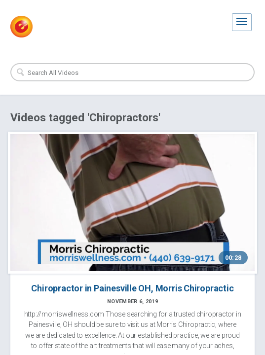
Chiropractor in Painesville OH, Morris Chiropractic (132, 288)
